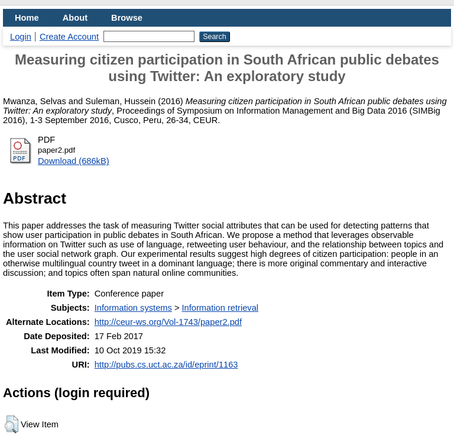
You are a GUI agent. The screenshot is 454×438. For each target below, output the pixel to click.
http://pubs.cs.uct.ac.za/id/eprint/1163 (166, 364)
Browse (126, 17)
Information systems (133, 308)
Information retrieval (220, 308)
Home (27, 17)
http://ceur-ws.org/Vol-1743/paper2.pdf (168, 322)
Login (20, 36)
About (75, 17)
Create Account (69, 36)
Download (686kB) (73, 161)
